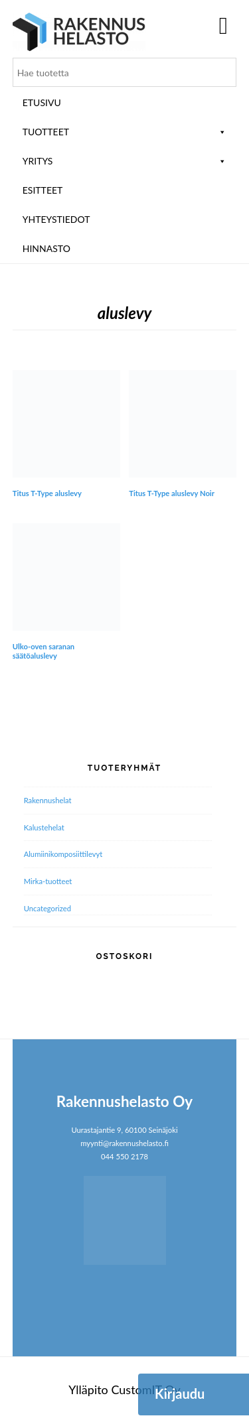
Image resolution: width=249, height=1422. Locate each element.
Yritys (125, 160)
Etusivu (42, 102)
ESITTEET (43, 190)
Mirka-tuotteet (48, 881)
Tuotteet (125, 131)
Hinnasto (46, 248)
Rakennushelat (48, 800)
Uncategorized (47, 908)
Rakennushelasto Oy (79, 31)
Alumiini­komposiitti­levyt (63, 854)
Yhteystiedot (56, 219)
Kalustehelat (44, 827)
